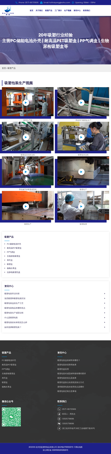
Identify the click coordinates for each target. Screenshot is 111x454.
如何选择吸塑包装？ (12, 327)
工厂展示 (58, 10)
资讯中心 (77, 10)
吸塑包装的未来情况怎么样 (15, 322)
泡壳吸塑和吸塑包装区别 (14, 298)
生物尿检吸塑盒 (13, 256)
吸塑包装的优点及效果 (66, 377)
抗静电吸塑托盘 (13, 272)
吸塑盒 (10, 264)
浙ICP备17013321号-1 (66, 447)
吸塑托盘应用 (63, 369)
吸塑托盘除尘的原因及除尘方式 (70, 382)
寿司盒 (10, 260)
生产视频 (67, 10)
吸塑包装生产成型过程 (13, 312)
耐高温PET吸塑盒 (14, 248)
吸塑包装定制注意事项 (66, 391)
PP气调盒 (11, 252)
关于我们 (39, 10)
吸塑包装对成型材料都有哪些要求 (71, 373)
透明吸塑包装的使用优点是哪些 (70, 386)
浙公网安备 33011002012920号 (55, 450)
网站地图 (78, 447)
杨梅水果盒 (11, 268)
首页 (31, 10)
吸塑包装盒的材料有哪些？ (68, 360)
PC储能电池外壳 (14, 243)
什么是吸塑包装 (11, 317)
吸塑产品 (48, 10)
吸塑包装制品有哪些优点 (14, 307)
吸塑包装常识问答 (12, 293)
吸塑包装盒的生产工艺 (13, 303)
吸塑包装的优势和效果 (66, 364)
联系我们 (86, 10)
